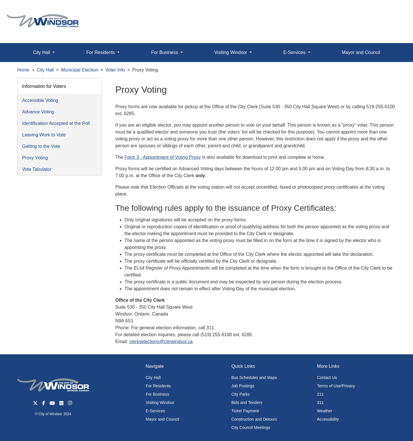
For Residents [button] (101, 52)
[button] (396, 10)
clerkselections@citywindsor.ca (161, 341)
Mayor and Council (361, 52)
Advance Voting (38, 111)
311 (320, 402)
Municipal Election (79, 69)
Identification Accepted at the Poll (56, 123)
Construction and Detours (254, 419)
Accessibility (328, 419)
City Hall (45, 69)
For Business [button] (165, 52)
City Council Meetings (250, 427)
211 (320, 394)
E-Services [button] (295, 52)
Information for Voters (44, 86)
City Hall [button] (42, 52)
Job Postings (242, 386)
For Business (157, 394)
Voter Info (115, 69)
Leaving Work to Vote (44, 134)
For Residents (158, 386)
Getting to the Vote (41, 146)
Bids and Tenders (246, 402)
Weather (324, 411)
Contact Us (327, 377)
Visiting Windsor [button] (231, 52)
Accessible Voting (40, 100)
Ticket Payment (245, 411)
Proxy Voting (35, 157)
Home (23, 69)
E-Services (155, 411)
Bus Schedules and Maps (254, 377)
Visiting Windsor (160, 402)
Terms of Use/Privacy (336, 386)
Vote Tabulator (36, 169)
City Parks (240, 394)
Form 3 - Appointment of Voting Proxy (162, 157)
